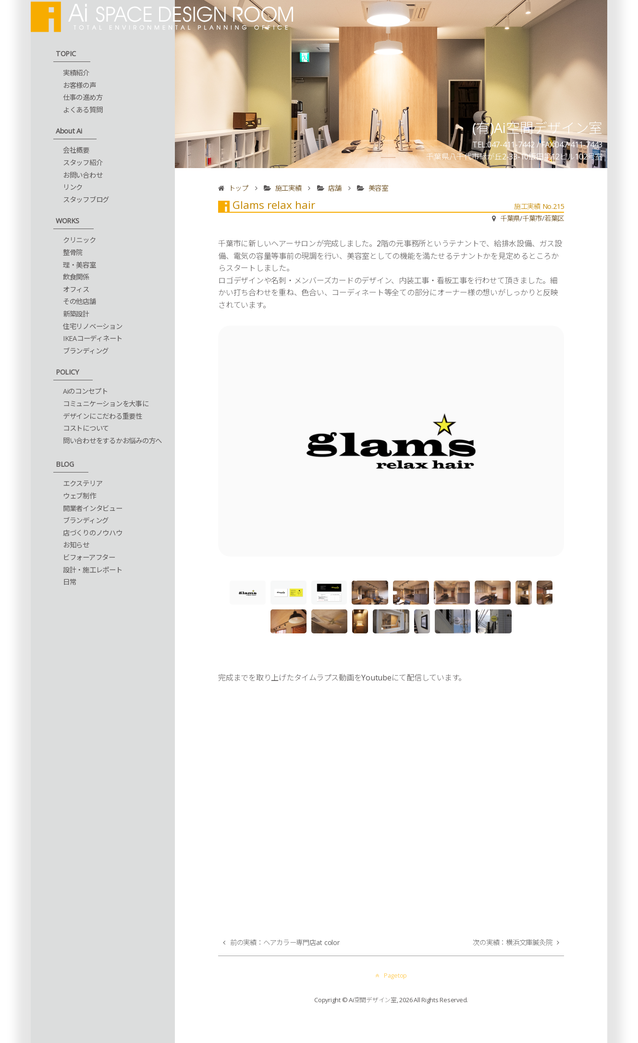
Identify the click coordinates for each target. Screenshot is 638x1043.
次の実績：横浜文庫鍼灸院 (512, 942)
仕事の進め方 (83, 97)
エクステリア (83, 483)
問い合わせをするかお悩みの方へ (112, 440)
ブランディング (86, 350)
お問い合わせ (83, 175)
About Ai (69, 130)
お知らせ (76, 544)
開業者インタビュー (93, 508)
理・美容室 (79, 264)
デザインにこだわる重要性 (102, 416)
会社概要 (76, 150)
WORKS (67, 220)
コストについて (86, 428)
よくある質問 (83, 109)
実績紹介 (76, 72)
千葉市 (532, 218)
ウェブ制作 (79, 495)
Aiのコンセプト (85, 391)
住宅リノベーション (93, 326)
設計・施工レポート (93, 569)
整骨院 (73, 252)
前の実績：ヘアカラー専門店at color (285, 942)
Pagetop (391, 975)
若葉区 (554, 218)
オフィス (76, 289)
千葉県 (510, 218)
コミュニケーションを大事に (106, 403)
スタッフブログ (86, 199)
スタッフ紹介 (83, 162)
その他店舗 (79, 301)
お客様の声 (79, 85)
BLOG (65, 464)
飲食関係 (76, 276)
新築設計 (76, 313)
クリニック (79, 239)
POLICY (67, 371)
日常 (69, 581)
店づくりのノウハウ (93, 532)
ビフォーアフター (89, 557)
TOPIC (66, 53)
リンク (73, 187)
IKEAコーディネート (93, 338)
